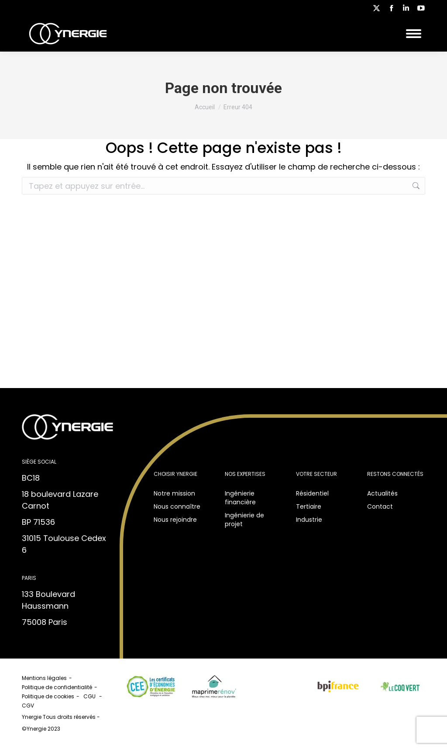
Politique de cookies (48, 696)
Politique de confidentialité (57, 687)
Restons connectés (395, 474)
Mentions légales (44, 678)
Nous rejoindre (175, 519)
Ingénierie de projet (244, 519)
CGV (28, 705)
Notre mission (174, 493)
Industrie (309, 519)
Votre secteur (316, 474)
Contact (380, 506)
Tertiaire (308, 506)
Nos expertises (245, 474)
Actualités (382, 493)
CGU (90, 696)
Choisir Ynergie (175, 474)
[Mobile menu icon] (413, 33)
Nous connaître (177, 506)
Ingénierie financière (240, 497)
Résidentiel (312, 493)
